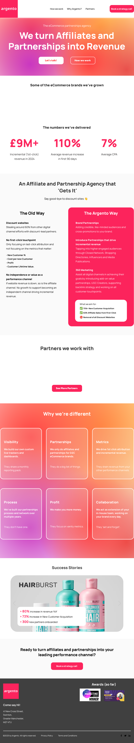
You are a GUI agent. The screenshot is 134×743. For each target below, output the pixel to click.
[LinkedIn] (129, 735)
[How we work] (82, 60)
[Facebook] (121, 735)
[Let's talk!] (51, 60)
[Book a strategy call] (122, 9)
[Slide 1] (65, 627)
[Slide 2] (68, 627)
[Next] (119, 603)
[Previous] (14, 603)
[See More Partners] (67, 388)
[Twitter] (125, 735)
